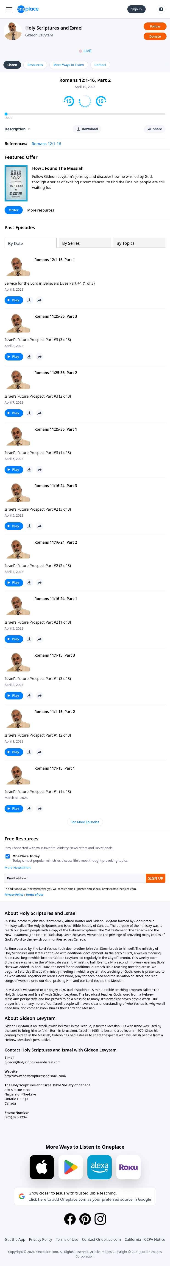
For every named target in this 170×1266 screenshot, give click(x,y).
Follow (155, 26)
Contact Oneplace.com (101, 1239)
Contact (100, 65)
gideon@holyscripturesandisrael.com (33, 1062)
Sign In (136, 9)
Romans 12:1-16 (46, 143)
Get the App (15, 1239)
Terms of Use (67, 1239)
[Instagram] (100, 1219)
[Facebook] (70, 1219)
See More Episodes (85, 822)
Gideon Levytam (39, 35)
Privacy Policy (40, 1239)
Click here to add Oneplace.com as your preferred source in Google (89, 1199)
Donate (155, 36)
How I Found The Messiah (58, 168)
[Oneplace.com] (28, 9)
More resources (40, 210)
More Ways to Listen (68, 65)
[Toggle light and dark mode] (161, 9)
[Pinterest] (85, 1219)
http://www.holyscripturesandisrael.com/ (35, 1076)
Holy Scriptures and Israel (54, 28)
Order (14, 210)
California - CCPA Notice (145, 1239)
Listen (12, 65)
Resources (35, 65)
